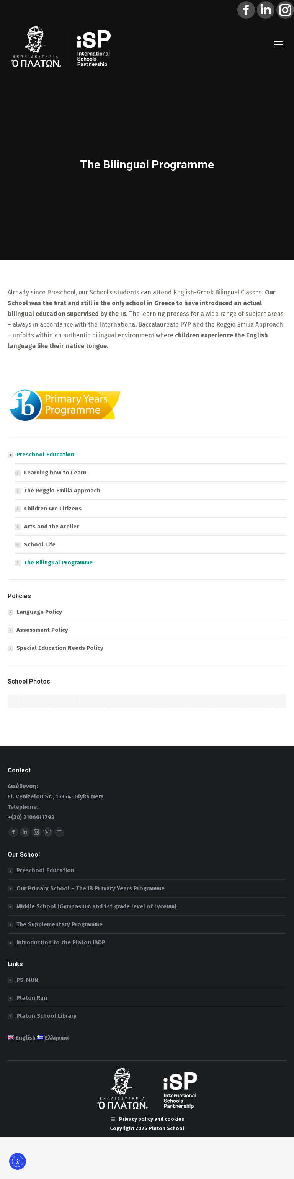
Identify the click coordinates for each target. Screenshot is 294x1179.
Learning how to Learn (55, 472)
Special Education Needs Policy (59, 647)
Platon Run (31, 997)
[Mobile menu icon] (278, 44)
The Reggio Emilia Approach (62, 490)
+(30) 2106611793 (31, 817)
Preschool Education (41, 454)
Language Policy (39, 611)
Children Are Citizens (53, 508)
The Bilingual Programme (58, 562)
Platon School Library (46, 1015)
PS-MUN (27, 979)
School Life (40, 544)
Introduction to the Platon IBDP (60, 942)
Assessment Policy (42, 629)
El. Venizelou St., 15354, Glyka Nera (56, 796)
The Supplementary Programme (59, 924)
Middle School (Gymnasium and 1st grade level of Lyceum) (96, 906)
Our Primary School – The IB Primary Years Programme (90, 888)
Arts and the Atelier (51, 526)
